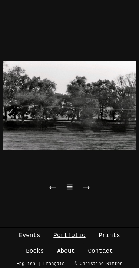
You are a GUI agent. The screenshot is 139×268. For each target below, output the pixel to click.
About (66, 251)
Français (54, 264)
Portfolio (69, 235)
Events (29, 235)
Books (35, 251)
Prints (109, 235)
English (26, 264)
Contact (100, 251)
